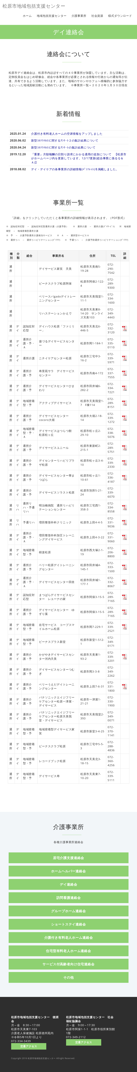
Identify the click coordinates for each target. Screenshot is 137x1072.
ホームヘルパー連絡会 (68, 871)
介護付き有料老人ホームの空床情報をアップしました (66, 134)
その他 (68, 977)
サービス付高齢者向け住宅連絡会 (68, 964)
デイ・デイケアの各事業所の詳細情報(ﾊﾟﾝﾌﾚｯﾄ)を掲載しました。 (75, 169)
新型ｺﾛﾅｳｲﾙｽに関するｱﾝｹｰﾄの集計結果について (63, 147)
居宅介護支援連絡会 (68, 857)
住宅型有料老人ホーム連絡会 (68, 950)
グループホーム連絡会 (68, 911)
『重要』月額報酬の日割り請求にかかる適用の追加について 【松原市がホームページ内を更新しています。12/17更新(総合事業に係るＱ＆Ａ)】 (78, 158)
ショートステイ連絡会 (68, 924)
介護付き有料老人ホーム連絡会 (68, 937)
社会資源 (97, 16)
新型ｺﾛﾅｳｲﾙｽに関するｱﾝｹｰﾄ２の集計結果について (64, 140)
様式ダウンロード (120, 16)
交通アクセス (28, 1046)
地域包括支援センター (52, 16)
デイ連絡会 (68, 884)
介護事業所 (79, 16)
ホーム (27, 16)
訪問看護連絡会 (68, 897)
